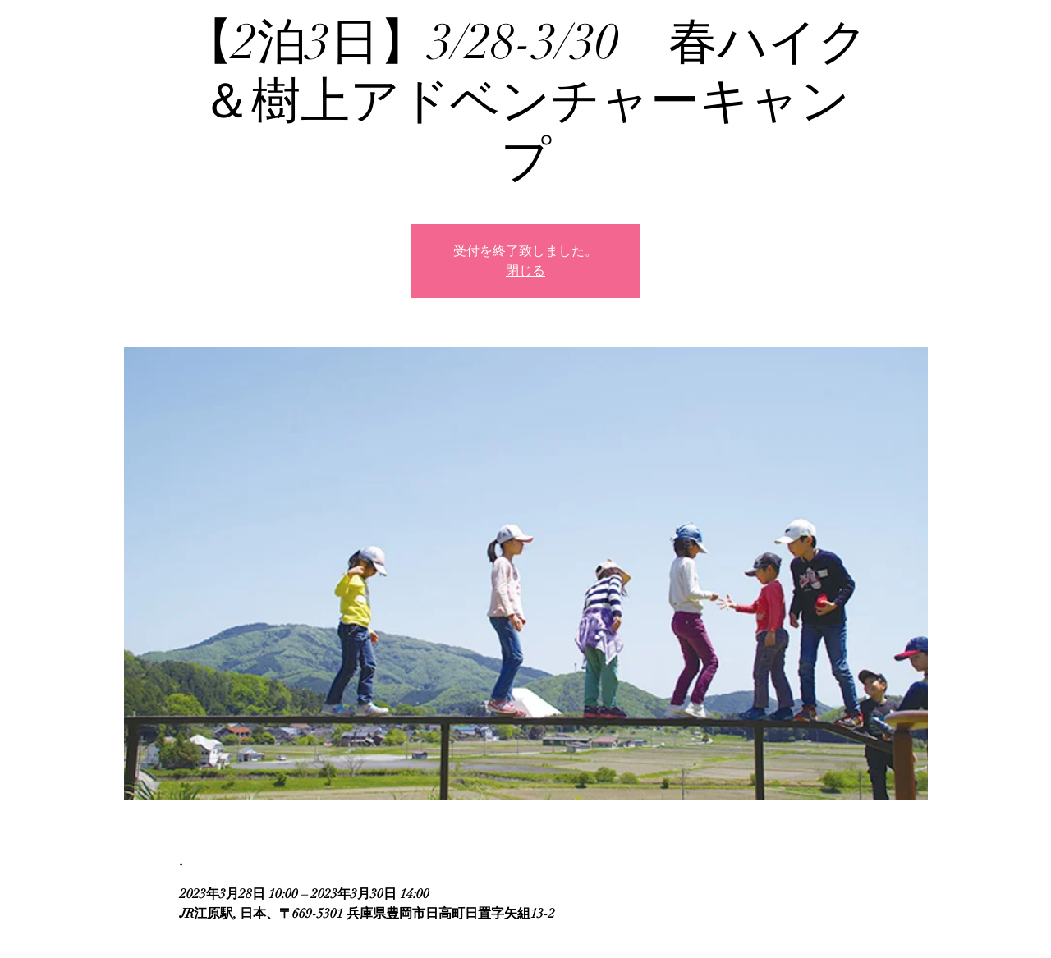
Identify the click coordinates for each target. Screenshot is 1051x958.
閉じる (525, 271)
